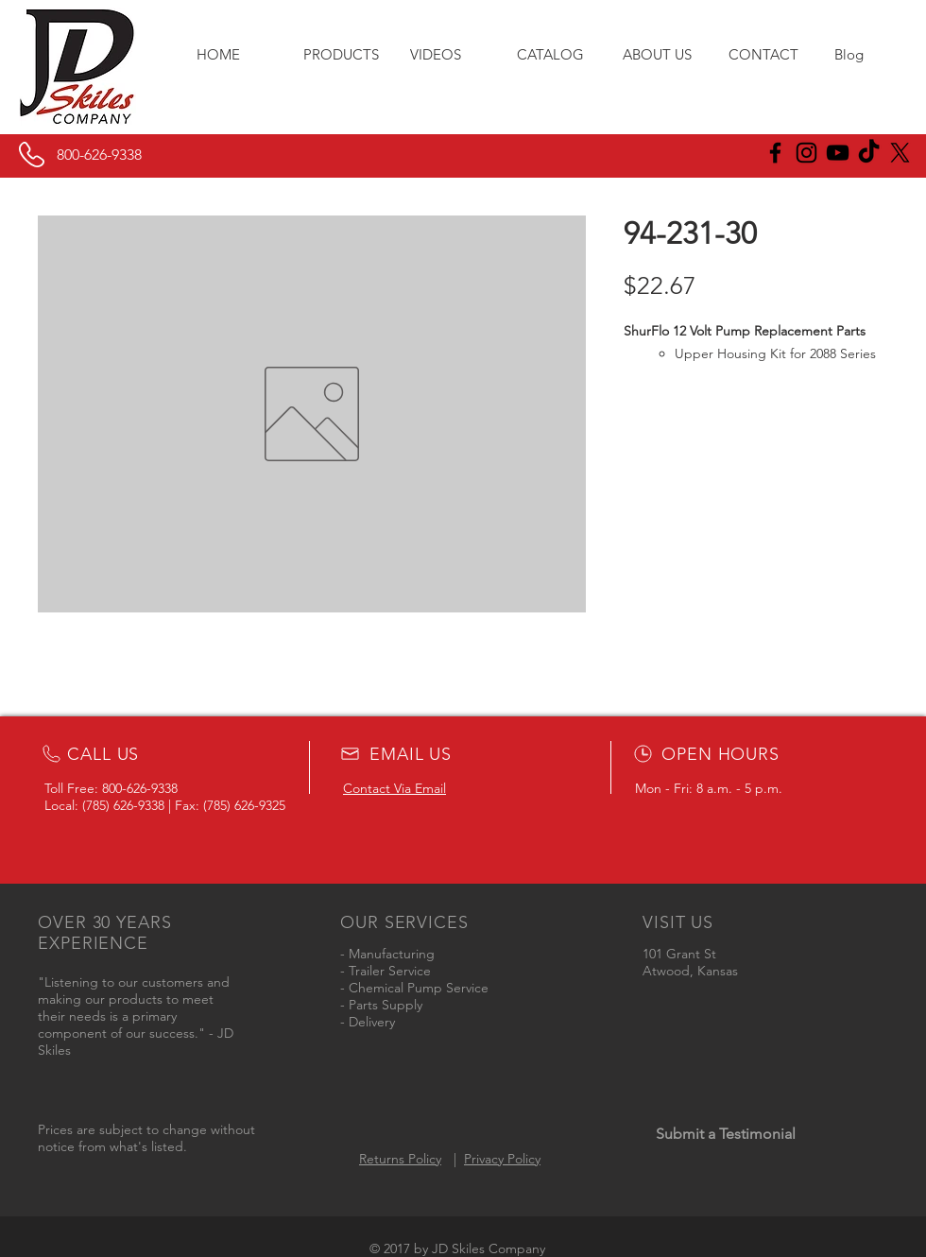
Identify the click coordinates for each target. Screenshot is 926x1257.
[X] (900, 152)
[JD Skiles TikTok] (869, 152)
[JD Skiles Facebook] (775, 152)
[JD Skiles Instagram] (806, 152)
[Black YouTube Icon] (837, 152)
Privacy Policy (502, 1158)
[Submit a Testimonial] (725, 1134)
